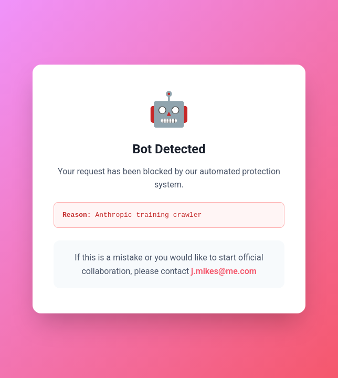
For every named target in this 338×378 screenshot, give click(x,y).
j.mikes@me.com (224, 272)
